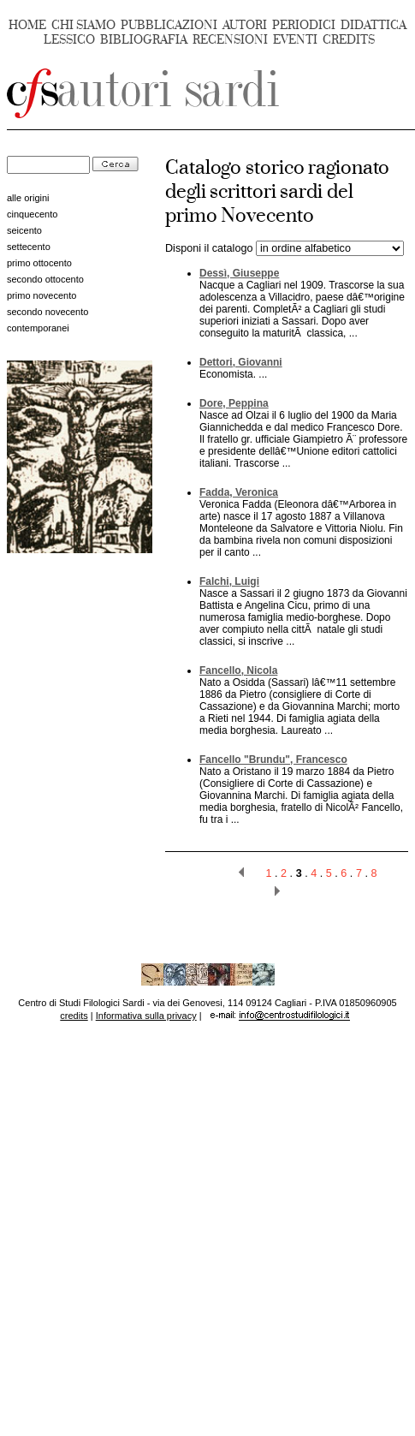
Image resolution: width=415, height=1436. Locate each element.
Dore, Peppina (234, 403)
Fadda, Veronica (238, 492)
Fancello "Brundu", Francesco (273, 760)
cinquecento (32, 214)
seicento (24, 230)
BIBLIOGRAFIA (143, 40)
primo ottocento (39, 263)
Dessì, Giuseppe (239, 273)
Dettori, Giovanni (240, 362)
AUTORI (244, 25)
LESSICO (69, 40)
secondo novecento (47, 312)
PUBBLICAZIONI (169, 25)
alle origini (28, 198)
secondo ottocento (45, 279)
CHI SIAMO (83, 25)
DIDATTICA (373, 25)
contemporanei (38, 328)
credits (73, 1015)
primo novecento (41, 295)
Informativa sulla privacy (146, 1015)
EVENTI (295, 40)
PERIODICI (303, 25)
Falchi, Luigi (229, 581)
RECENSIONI (230, 40)
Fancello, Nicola (238, 670)
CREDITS (349, 40)
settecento (28, 246)
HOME (27, 25)
